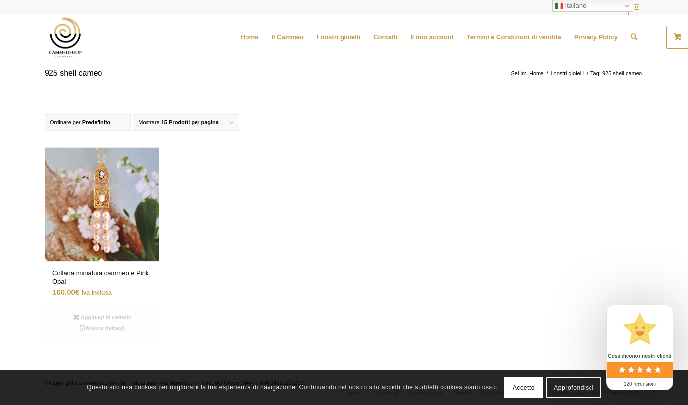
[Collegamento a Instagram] (636, 7)
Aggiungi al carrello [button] (102, 317)
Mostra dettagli (102, 328)
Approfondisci (574, 387)
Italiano (571, 6)
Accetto (524, 387)
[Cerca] (633, 37)
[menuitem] (249, 37)
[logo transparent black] (65, 37)
